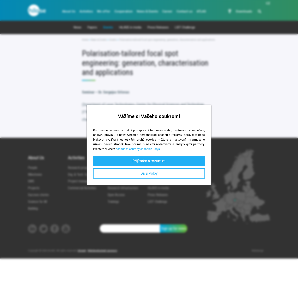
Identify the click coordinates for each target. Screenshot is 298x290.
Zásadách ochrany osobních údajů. (138, 149)
